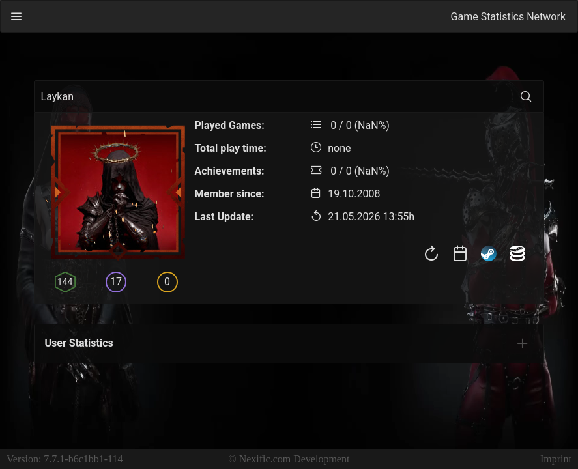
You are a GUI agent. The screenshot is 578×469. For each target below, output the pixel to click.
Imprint (555, 458)
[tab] (522, 343)
